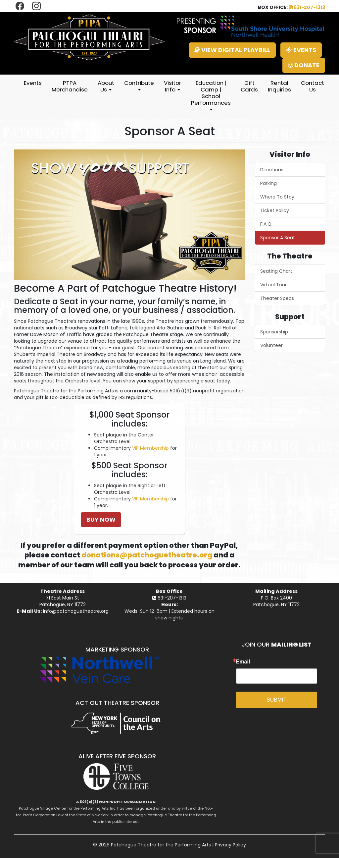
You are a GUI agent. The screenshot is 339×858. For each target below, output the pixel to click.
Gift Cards (249, 86)
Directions (271, 169)
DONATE (303, 65)
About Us (106, 86)
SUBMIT (276, 700)
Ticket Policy (274, 210)
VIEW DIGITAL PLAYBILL (232, 50)
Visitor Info (172, 86)
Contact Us (312, 86)
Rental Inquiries (279, 86)
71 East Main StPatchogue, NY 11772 (62, 601)
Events (33, 83)
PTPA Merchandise (70, 86)
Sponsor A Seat (277, 237)
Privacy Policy (230, 844)
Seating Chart (276, 271)
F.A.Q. (266, 224)
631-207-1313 (307, 7)
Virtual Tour (273, 284)
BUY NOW (101, 519)
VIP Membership (150, 448)
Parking (268, 183)
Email (243, 661)
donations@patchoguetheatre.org (146, 555)
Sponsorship (274, 331)
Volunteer (271, 345)
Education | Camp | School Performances (211, 94)
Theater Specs (277, 298)
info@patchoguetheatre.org (76, 611)
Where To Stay (277, 197)
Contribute (139, 84)
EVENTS (301, 50)
